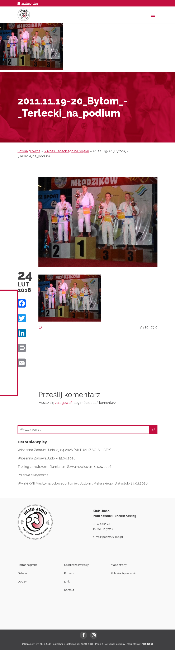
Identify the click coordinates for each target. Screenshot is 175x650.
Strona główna (29, 151)
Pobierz (69, 573)
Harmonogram (27, 564)
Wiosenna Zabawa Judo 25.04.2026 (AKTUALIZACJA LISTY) (64, 450)
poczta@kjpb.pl (112, 536)
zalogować (63, 403)
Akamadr (147, 643)
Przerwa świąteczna (33, 475)
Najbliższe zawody (76, 564)
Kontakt (69, 589)
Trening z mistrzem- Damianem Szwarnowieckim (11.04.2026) (65, 467)
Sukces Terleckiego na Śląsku (66, 151)
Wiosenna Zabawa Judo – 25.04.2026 (47, 458)
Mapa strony (119, 564)
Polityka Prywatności (124, 573)
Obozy (22, 581)
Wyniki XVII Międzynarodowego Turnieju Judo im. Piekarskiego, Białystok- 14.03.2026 (83, 483)
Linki (67, 581)
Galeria (22, 573)
